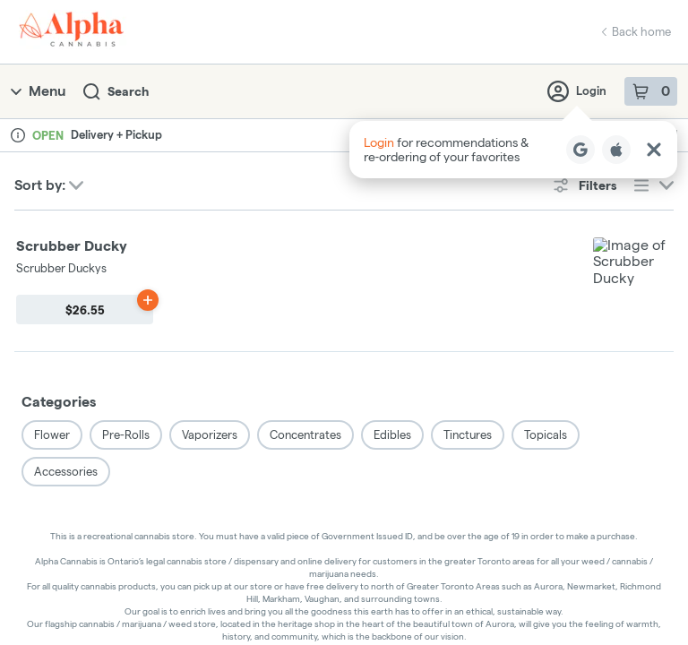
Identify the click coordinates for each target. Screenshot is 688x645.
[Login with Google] (580, 149)
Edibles (392, 293)
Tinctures (467, 293)
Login (576, 91)
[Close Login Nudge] (654, 150)
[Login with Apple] (616, 149)
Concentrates (305, 293)
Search (116, 91)
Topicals (545, 293)
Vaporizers (209, 293)
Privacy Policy (342, 588)
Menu (38, 91)
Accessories (66, 329)
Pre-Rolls (126, 293)
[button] (513, 149)
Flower (52, 293)
